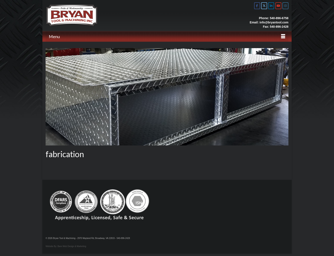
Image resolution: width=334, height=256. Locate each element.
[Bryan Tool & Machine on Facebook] (257, 5)
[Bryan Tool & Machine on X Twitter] (264, 5)
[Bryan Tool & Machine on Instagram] (285, 5)
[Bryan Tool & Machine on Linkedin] (271, 5)
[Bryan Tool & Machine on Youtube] (278, 5)
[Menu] (167, 36)
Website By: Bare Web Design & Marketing (66, 246)
